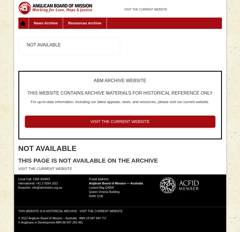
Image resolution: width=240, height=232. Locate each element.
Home (23, 23)
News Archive (46, 23)
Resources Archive (84, 23)
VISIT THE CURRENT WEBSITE (145, 9)
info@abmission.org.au (47, 187)
